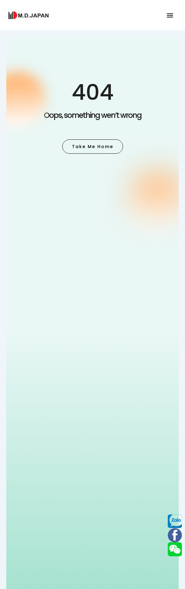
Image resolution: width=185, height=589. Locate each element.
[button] (170, 15)
